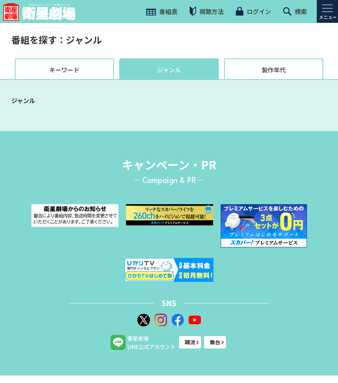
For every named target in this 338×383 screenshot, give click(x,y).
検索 (295, 11)
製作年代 (274, 69)
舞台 (215, 342)
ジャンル (169, 69)
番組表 (162, 11)
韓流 (190, 342)
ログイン (253, 11)
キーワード (64, 69)
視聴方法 (207, 11)
